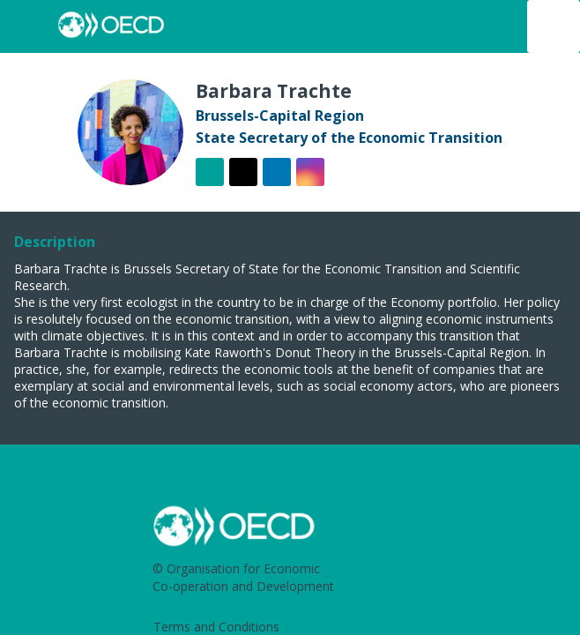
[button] (26, 26)
